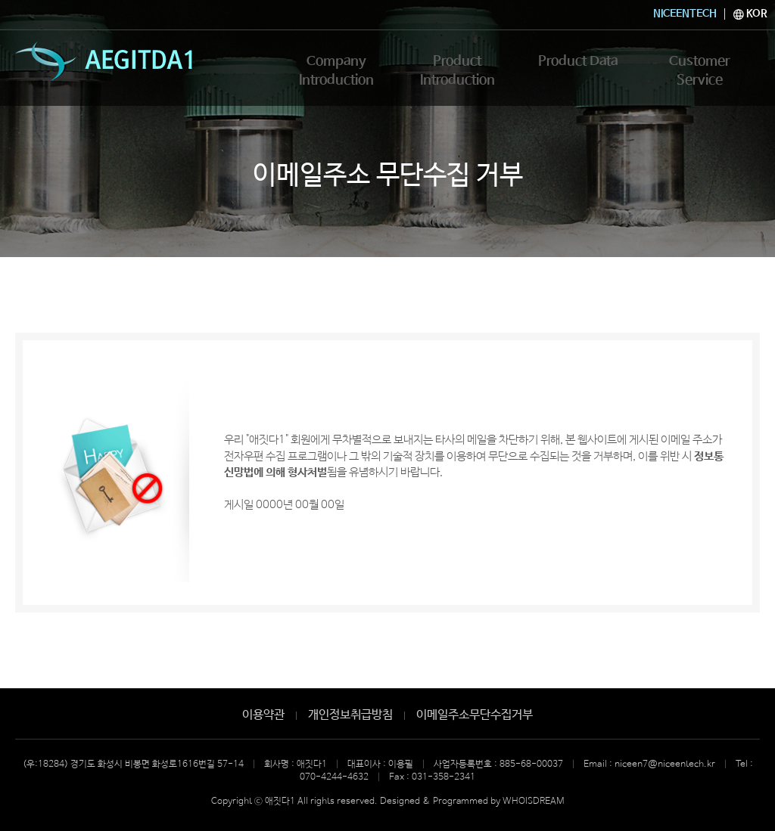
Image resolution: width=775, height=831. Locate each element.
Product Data (578, 65)
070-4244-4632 (334, 777)
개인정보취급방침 (350, 715)
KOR (750, 14)
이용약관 (263, 715)
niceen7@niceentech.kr (665, 764)
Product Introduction (457, 75)
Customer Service (699, 65)
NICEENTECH (685, 13)
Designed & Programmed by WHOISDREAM (472, 801)
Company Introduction (336, 75)
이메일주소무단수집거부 (474, 715)
